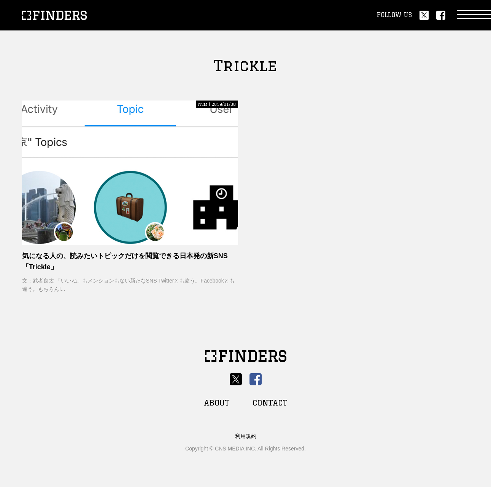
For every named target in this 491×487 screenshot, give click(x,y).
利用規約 (245, 436)
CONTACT (270, 402)
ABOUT (217, 402)
